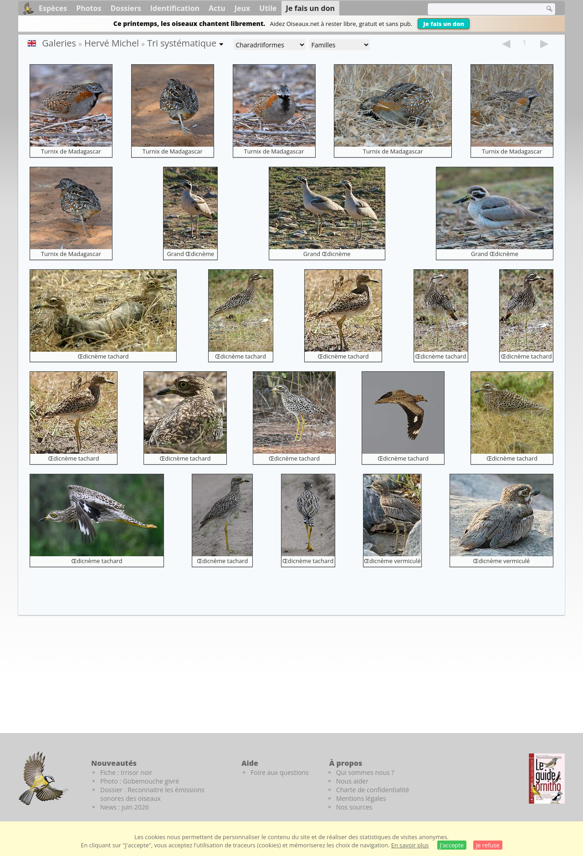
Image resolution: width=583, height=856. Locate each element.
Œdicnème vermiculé (392, 561)
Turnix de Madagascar (71, 151)
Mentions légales (361, 798)
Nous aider (352, 781)
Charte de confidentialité (372, 789)
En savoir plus (410, 845)
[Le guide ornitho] (547, 778)
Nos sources (354, 807)
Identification (174, 8)
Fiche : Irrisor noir (126, 772)
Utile (267, 8)
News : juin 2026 (124, 807)
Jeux (243, 8)
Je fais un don (443, 24)
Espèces (53, 8)
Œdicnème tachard (102, 356)
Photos (88, 8)
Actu (217, 8)
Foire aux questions (280, 772)
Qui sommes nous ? (365, 772)
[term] (480, 9)
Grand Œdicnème (190, 254)
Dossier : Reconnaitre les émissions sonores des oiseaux (152, 794)
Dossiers (125, 8)
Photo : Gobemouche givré (139, 781)
